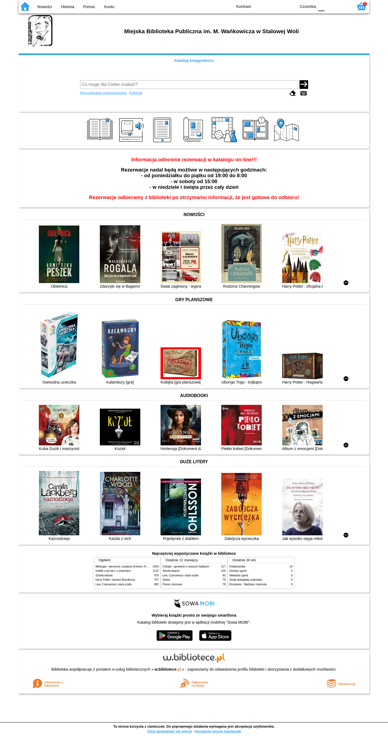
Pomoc (89, 7)
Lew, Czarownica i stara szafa (113, 584)
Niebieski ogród (238, 575)
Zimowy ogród (237, 570)
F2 (343, 6)
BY (290, 6)
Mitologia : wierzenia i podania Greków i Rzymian (125, 566)
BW (268, 6)
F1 (330, 6)
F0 (321, 6)
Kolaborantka (237, 566)
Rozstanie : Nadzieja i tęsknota (248, 584)
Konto (109, 7)
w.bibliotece (168, 669)
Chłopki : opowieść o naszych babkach (185, 566)
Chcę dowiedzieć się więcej (169, 731)
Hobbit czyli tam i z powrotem (113, 570)
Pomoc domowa (172, 584)
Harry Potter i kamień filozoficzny (115, 579)
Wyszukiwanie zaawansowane (103, 93)
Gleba (166, 579)
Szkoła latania (104, 575)
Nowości (45, 7)
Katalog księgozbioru (194, 60)
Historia (67, 7)
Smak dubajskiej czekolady (245, 579)
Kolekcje (135, 93)
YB (280, 6)
